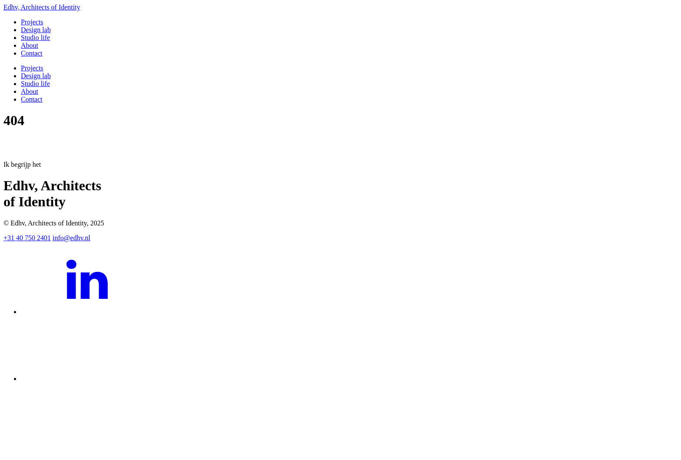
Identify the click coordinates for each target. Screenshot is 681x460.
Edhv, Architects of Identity (41, 7)
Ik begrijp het (22, 164)
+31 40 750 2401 (27, 238)
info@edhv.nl (71, 238)
